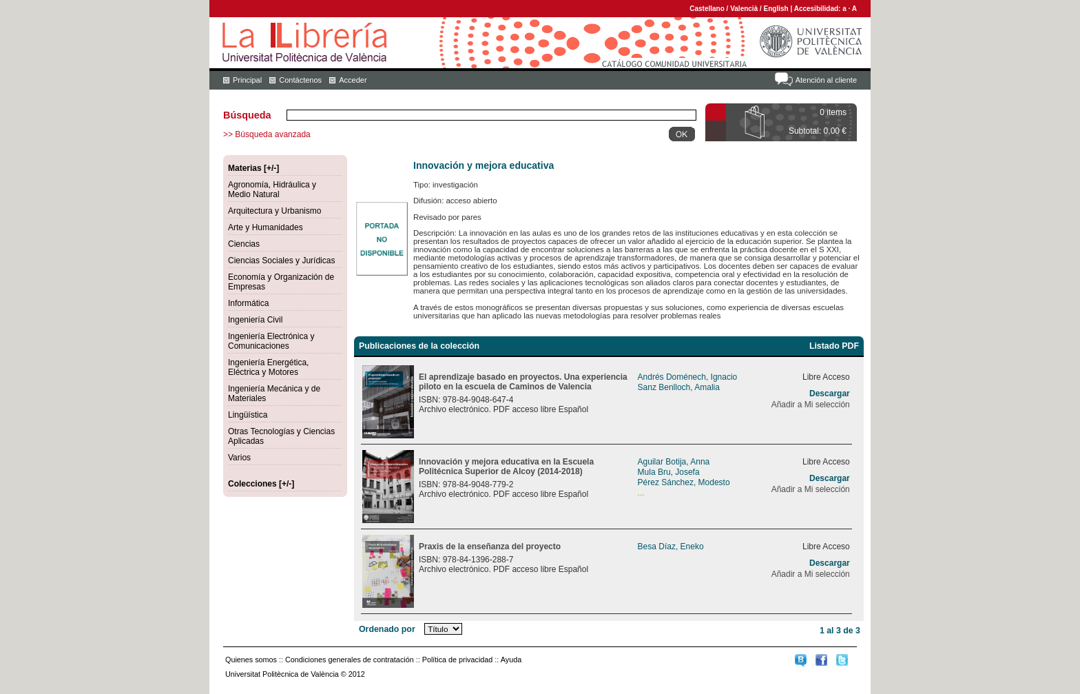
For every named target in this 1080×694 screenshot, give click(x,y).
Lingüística (247, 415)
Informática (248, 303)
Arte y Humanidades (265, 227)
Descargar (829, 393)
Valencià (744, 8)
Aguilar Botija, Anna (674, 462)
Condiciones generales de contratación (349, 659)
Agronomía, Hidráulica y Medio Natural (272, 189)
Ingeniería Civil (255, 320)
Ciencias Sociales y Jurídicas (281, 260)
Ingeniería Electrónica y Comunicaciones (271, 341)
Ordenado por (387, 629)
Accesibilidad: (818, 8)
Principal (247, 80)
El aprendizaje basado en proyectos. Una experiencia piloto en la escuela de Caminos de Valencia (523, 381)
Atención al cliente (826, 80)
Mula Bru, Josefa (669, 472)
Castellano (707, 8)
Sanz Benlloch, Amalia (679, 387)
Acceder (352, 80)
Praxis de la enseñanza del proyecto (490, 546)
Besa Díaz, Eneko (671, 546)
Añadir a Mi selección (810, 404)
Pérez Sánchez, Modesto (684, 482)
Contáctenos (300, 80)
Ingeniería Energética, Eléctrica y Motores (268, 367)
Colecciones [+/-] (261, 484)
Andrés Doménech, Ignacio (688, 377)
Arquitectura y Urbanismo (274, 211)
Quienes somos (251, 659)
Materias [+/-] (253, 168)
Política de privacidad (457, 659)
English (776, 8)
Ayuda (511, 659)
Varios (239, 457)
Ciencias (244, 244)
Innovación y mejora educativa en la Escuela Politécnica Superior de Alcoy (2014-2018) (506, 466)
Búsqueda (247, 115)
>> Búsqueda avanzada (267, 134)
